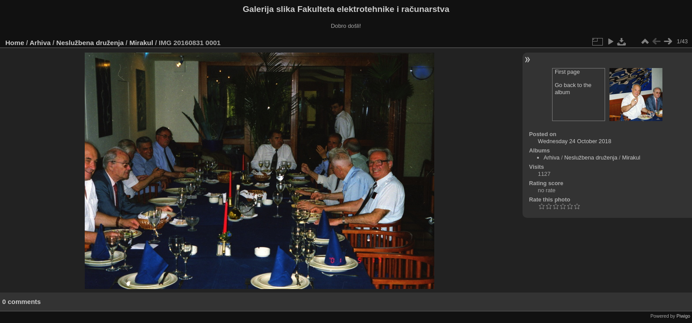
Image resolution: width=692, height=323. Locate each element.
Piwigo (683, 316)
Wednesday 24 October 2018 (574, 141)
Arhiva (40, 42)
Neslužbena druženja (90, 42)
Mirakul (141, 42)
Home (14, 42)
